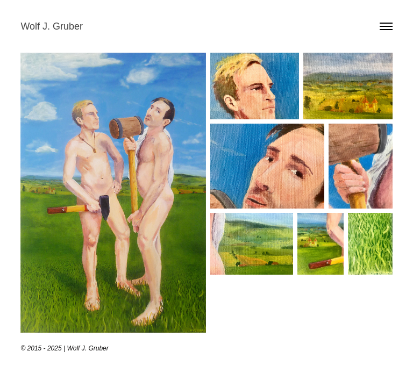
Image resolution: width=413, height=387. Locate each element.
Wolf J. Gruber (51, 26)
